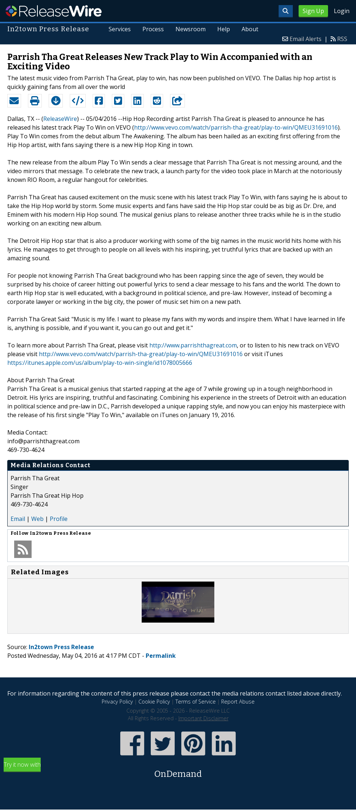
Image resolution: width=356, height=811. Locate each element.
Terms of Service (195, 701)
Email (18, 519)
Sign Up (313, 11)
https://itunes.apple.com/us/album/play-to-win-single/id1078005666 (99, 363)
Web (37, 519)
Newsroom (190, 29)
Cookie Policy (154, 701)
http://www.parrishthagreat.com (193, 345)
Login (341, 11)
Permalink (161, 656)
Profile (59, 519)
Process (153, 29)
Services (120, 29)
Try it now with (178, 771)
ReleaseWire (54, 11)
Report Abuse (238, 701)
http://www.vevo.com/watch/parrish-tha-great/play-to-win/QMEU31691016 (236, 127)
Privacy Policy (117, 701)
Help (223, 29)
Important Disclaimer (203, 718)
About (250, 29)
